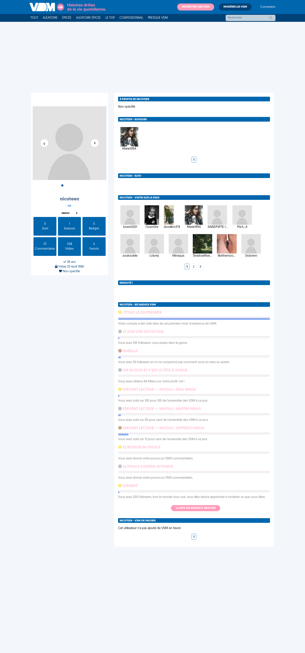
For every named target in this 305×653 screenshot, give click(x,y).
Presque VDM (158, 17)
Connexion (267, 7)
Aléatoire (50, 17)
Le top (110, 17)
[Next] (200, 267)
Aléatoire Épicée (88, 17)
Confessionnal (131, 17)
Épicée (66, 17)
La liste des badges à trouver (196, 508)
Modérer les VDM (235, 6)
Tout (34, 17)
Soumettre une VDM (195, 6)
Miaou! (65, 213)
